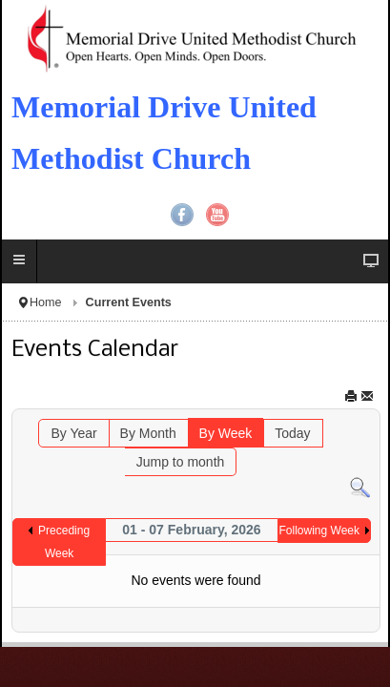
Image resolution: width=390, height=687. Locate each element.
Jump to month (180, 461)
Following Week (319, 530)
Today (292, 433)
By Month (148, 433)
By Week (226, 433)
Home (46, 302)
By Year (73, 433)
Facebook (182, 214)
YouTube (217, 214)
